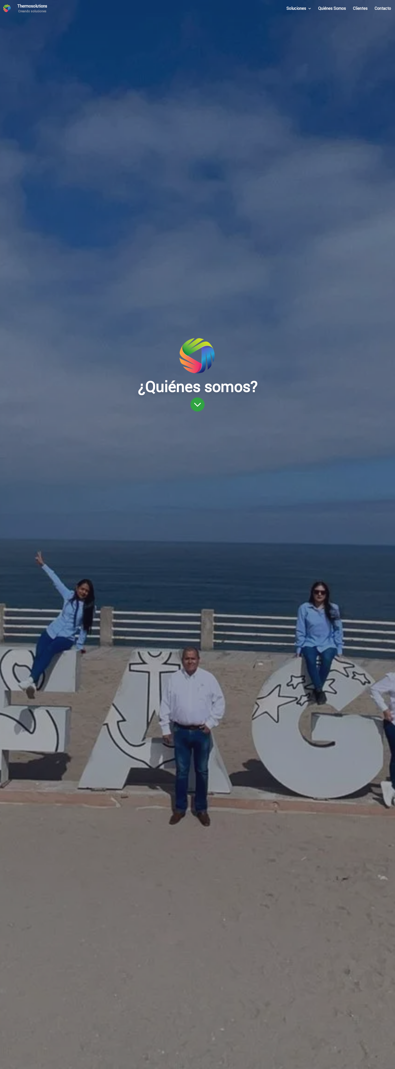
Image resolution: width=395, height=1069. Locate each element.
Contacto (383, 8)
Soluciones (298, 8)
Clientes (360, 8)
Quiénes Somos (332, 8)
